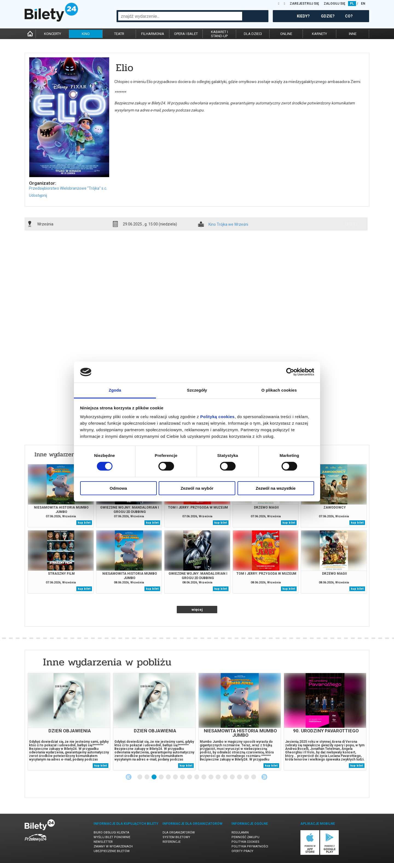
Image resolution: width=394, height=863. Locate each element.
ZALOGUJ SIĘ (334, 3)
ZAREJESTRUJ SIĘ (304, 3)
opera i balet (186, 34)
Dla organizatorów (179, 832)
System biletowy (176, 837)
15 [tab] (239, 777)
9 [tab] (197, 777)
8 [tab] (190, 777)
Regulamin (240, 832)
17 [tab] (254, 777)
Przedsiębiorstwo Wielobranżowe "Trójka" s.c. (68, 188)
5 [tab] (168, 777)
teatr (119, 34)
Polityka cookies (245, 842)
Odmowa (118, 488)
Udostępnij (38, 195)
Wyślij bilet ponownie (112, 837)
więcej (197, 609)
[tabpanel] (69, 721)
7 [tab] (183, 777)
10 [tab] (204, 777)
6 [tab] (175, 777)
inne (353, 34)
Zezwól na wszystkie (276, 488)
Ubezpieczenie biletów (112, 851)
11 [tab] (211, 777)
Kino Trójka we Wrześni (228, 224)
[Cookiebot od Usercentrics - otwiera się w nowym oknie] (290, 372)
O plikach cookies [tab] (279, 390)
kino (86, 34)
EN (363, 3)
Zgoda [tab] (115, 390)
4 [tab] (161, 777)
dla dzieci (253, 34)
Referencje (172, 842)
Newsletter (103, 842)
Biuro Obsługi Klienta (111, 832)
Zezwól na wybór (197, 488)
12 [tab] (218, 777)
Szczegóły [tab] (197, 390)
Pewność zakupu (245, 837)
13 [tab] (225, 777)
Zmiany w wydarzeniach (113, 846)
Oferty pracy (242, 851)
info (351, 223)
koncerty (52, 34)
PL (352, 3)
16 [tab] (247, 777)
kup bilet (84, 522)
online (286, 34)
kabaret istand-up (219, 34)
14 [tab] (232, 777)
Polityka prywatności (249, 846)
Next (264, 777)
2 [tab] (147, 777)
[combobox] (180, 16)
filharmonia (152, 34)
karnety (319, 34)
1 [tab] (140, 777)
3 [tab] (154, 777)
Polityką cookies (217, 416)
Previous (129, 777)
